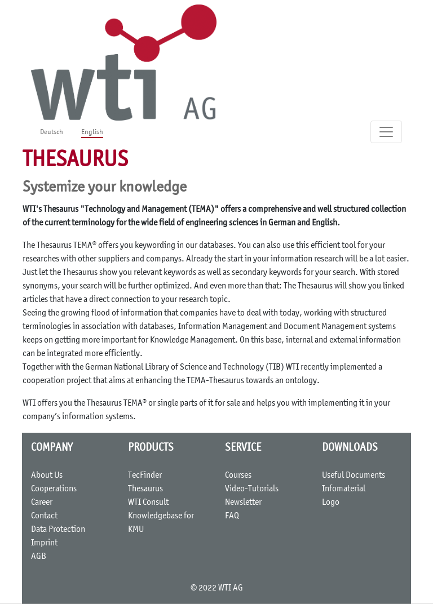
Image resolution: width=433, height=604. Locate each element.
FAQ (232, 516)
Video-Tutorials (252, 489)
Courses (238, 475)
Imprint (44, 543)
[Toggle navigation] (386, 132)
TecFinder (145, 475)
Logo (330, 502)
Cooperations (54, 489)
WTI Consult (148, 502)
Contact (44, 516)
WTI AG (230, 588)
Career (41, 502)
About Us (47, 475)
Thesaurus (145, 489)
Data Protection (58, 529)
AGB (38, 556)
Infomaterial (343, 489)
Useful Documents (353, 475)
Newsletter (243, 502)
